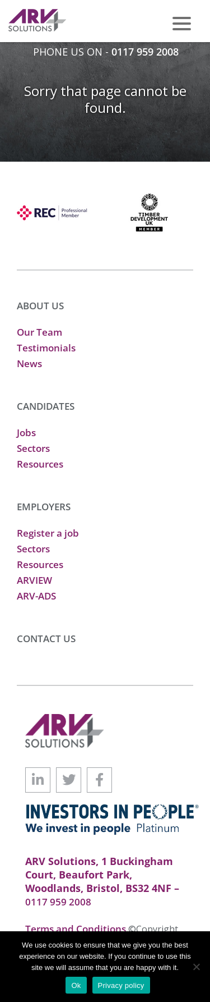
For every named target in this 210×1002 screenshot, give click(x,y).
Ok (76, 985)
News (29, 363)
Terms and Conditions (76, 928)
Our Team (39, 332)
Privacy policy (121, 985)
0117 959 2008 (145, 51)
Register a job (48, 533)
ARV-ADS (36, 595)
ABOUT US (40, 305)
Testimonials (46, 347)
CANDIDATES (45, 406)
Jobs (26, 432)
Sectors (33, 448)
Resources (40, 463)
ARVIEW (34, 580)
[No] (196, 966)
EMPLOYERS (44, 506)
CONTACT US (46, 638)
